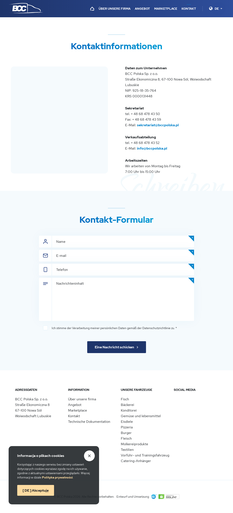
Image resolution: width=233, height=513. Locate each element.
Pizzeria (127, 427)
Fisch (125, 399)
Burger (126, 433)
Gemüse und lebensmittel (141, 416)
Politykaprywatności (57, 477)
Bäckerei (127, 405)
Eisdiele (127, 421)
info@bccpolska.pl (152, 148)
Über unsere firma (114, 9)
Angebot (142, 9)
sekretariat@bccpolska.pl (158, 125)
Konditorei (129, 410)
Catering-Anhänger (136, 461)
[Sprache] (218, 9)
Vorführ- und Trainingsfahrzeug (145, 455)
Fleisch (126, 438)
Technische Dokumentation (89, 421)
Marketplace (165, 9)
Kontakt (189, 9)
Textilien (127, 449)
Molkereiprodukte (134, 444)
